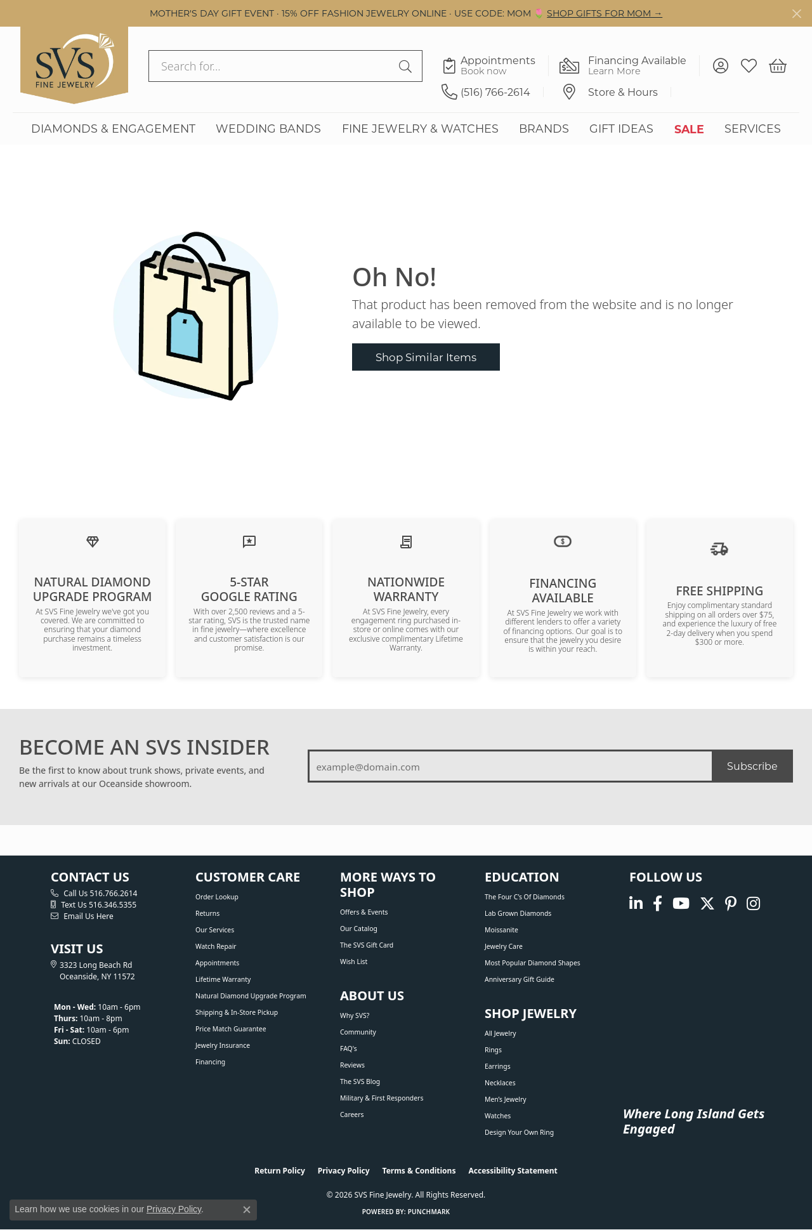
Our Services (214, 929)
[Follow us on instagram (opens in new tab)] (753, 903)
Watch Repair (216, 946)
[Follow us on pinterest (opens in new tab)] (731, 903)
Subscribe (752, 765)
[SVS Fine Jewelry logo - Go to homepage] (74, 65)
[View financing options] (562, 541)
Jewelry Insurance (222, 1045)
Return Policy (279, 1170)
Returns (207, 913)
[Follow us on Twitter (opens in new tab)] (707, 903)
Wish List (353, 961)
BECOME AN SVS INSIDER (144, 747)
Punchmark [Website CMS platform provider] (429, 1211)
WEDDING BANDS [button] (268, 128)
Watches (498, 1115)
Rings (493, 1049)
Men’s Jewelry (506, 1099)
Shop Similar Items (426, 357)
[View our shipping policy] (719, 548)
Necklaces (500, 1082)
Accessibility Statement (512, 1170)
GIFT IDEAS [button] (621, 128)
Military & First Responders (381, 1098)
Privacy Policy (344, 1170)
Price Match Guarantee (230, 1028)
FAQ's (348, 1048)
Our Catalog (358, 928)
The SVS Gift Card (366, 945)
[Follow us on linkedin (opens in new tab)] (636, 903)
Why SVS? (354, 1015)
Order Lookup (217, 896)
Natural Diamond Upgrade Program (250, 995)
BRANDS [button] (544, 128)
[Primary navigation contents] (406, 128)
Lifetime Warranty (223, 979)
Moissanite (501, 929)
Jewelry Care (504, 946)
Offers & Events (364, 912)
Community (358, 1032)
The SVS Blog (360, 1081)
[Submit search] (407, 66)
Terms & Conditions (419, 1170)
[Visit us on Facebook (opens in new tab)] (657, 903)
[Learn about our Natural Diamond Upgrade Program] (92, 541)
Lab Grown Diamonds (518, 913)
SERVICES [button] (752, 128)
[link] (495, 66)
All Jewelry (500, 1033)
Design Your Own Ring (519, 1132)
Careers (351, 1114)
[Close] (796, 14)
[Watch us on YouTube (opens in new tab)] (681, 903)
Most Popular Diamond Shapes (532, 962)
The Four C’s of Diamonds (525, 896)
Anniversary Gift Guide (519, 979)
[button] (720, 66)
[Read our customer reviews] (249, 541)
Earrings (498, 1066)
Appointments (217, 962)
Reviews (352, 1065)
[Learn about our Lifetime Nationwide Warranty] (406, 541)
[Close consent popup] (247, 1209)
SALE (689, 128)
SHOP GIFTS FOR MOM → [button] (604, 13)
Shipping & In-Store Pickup (236, 1012)
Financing (210, 1061)
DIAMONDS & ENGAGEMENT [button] (113, 128)
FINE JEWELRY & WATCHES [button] (420, 128)
